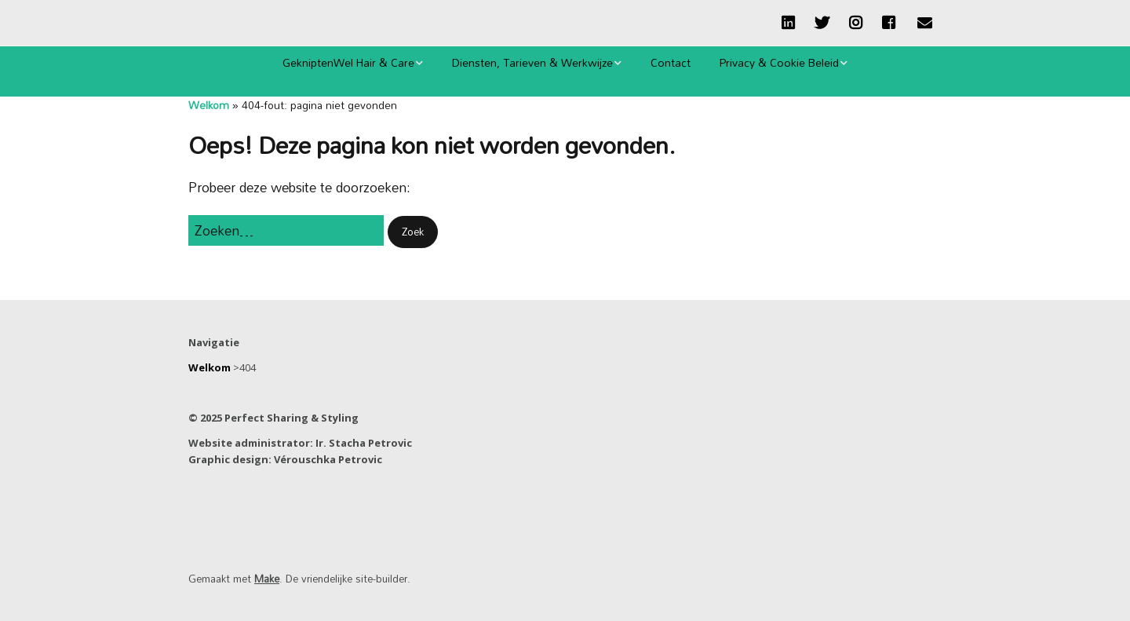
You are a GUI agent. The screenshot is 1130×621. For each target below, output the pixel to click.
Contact (671, 62)
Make (266, 578)
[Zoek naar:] (286, 230)
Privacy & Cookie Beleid (779, 62)
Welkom (208, 104)
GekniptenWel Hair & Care (348, 62)
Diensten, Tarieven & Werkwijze (532, 62)
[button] (413, 232)
